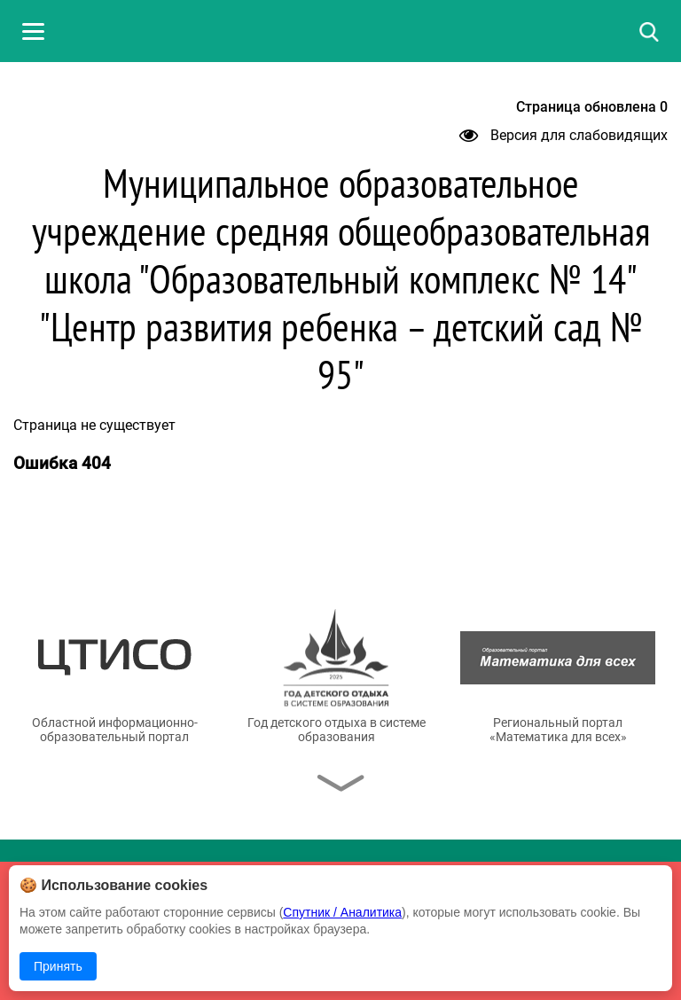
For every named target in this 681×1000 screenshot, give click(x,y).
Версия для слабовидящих (563, 135)
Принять (58, 966)
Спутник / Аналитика (342, 912)
